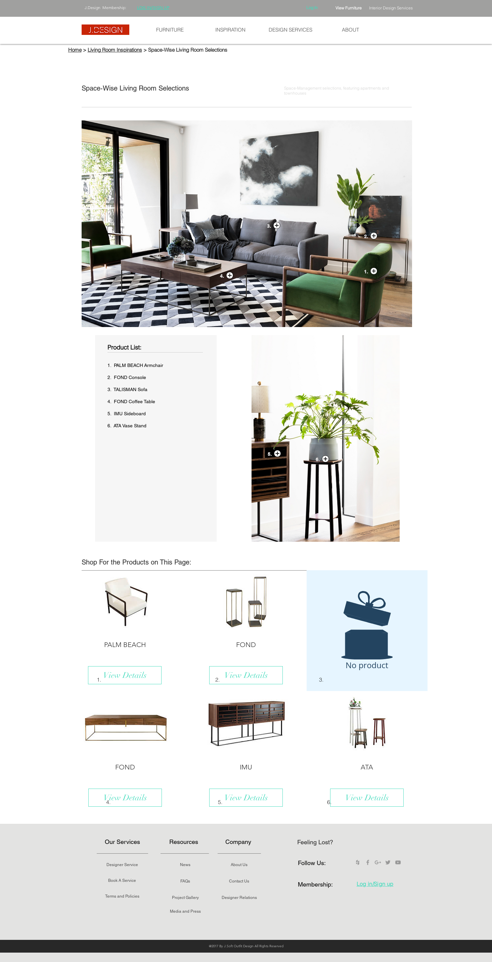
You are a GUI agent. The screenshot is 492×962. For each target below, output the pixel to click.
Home (75, 50)
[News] (185, 865)
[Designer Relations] (239, 898)
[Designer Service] (122, 864)
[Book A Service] (122, 880)
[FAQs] (185, 881)
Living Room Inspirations (115, 50)
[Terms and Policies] (122, 896)
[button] (170, 30)
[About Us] (239, 865)
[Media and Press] (185, 911)
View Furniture (349, 7)
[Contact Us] (239, 881)
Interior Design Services (391, 7)
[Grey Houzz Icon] (357, 862)
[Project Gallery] (185, 898)
